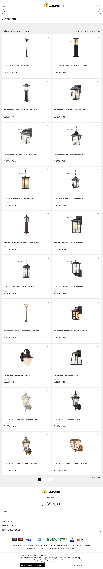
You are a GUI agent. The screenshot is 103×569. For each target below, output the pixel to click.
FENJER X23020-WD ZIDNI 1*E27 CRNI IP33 (69, 242)
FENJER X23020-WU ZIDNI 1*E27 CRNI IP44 (69, 287)
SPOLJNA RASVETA (17, 31)
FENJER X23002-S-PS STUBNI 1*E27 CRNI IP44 (20, 110)
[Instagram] (54, 504)
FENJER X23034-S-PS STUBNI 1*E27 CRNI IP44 (70, 66)
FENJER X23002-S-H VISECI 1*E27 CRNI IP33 (69, 154)
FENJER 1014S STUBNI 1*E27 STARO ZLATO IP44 (21, 331)
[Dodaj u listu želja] (48, 37)
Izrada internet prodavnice (60, 548)
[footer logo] (51, 491)
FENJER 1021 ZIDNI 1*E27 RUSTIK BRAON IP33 (70, 331)
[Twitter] (49, 504)
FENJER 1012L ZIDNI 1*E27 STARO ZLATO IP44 (20, 463)
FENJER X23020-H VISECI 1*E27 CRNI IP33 (19, 287)
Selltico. (73, 548)
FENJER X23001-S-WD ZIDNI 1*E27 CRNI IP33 (70, 110)
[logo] (54, 5)
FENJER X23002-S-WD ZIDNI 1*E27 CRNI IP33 (20, 154)
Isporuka (51, 497)
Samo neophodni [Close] (26, 565)
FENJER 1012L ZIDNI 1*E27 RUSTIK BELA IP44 (20, 419)
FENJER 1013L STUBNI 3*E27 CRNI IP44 (18, 66)
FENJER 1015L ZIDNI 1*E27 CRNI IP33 (67, 375)
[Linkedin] (59, 504)
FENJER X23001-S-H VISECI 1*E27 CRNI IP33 (69, 198)
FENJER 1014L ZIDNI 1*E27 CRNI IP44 (17, 375)
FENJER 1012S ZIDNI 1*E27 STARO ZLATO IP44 (70, 463)
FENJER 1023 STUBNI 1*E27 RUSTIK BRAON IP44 (21, 242)
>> (50, 479)
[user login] (96, 5)
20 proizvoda (95, 31)
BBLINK (6, 70)
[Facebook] (44, 504)
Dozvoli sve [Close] (39, 565)
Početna (6, 31)
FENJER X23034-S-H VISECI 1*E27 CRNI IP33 (19, 198)
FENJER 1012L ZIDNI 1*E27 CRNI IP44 (67, 419)
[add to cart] (99, 5)
